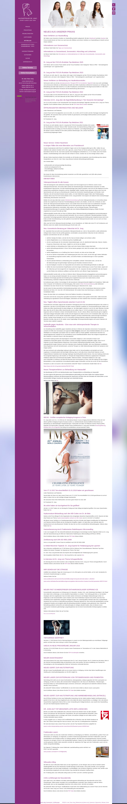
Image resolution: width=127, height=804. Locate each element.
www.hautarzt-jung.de (30, 91)
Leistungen (28, 37)
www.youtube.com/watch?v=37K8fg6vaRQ (55, 751)
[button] (49, 178)
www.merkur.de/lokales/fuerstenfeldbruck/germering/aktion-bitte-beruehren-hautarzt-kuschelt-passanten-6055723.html (75, 581)
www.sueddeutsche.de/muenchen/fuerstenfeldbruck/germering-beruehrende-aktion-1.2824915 (69, 579)
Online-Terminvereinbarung (87, 284)
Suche (28, 58)
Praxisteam (28, 30)
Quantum (103, 38)
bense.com (86, 802)
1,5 (21, 98)
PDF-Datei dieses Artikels (80, 104)
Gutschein (27, 54)
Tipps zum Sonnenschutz (65, 48)
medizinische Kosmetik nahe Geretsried (41, 802)
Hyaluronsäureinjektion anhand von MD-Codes (69, 518)
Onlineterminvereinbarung (72, 200)
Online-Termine (27, 67)
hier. (50, 526)
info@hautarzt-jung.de (30, 89)
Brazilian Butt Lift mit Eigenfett (52, 427)
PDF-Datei (72, 536)
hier (57, 380)
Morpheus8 (92, 38)
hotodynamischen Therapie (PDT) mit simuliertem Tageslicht (76, 83)
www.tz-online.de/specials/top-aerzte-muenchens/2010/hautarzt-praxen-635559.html (66, 726)
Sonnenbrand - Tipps (27, 46)
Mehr (34, 101)
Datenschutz (27, 61)
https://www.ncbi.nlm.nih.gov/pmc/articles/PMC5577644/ (59, 366)
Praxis (27, 26)
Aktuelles (27, 40)
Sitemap (103, 802)
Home (45, 26)
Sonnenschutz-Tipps (27, 44)
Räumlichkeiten (27, 33)
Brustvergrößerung (100, 425)
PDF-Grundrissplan (74, 652)
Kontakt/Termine (27, 51)
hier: (100, 363)
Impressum (92, 802)
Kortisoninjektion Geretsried (22, 802)
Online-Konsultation (28, 73)
